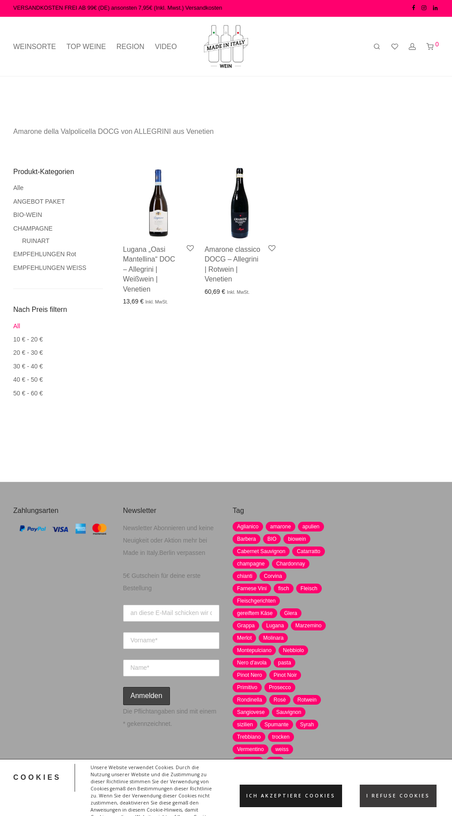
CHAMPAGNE (33, 228)
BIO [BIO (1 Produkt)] (272, 539)
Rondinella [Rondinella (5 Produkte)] (249, 700)
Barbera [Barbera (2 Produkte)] (246, 539)
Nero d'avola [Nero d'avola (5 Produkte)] (252, 663)
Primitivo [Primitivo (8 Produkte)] (247, 687)
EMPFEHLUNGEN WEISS (50, 267)
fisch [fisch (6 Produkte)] (283, 588)
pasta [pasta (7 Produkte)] (284, 663)
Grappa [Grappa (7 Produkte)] (246, 625)
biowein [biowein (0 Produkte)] (297, 539)
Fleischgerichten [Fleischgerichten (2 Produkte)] (256, 601)
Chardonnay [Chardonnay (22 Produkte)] (290, 564)
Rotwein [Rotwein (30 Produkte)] (307, 700)
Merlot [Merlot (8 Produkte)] (244, 638)
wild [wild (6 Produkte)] (275, 762)
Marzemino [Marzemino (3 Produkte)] (308, 625)
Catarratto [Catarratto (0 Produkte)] (308, 551)
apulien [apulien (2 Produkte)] (311, 527)
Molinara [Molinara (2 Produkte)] (273, 638)
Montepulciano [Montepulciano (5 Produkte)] (254, 650)
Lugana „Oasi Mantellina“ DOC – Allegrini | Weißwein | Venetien (149, 269)
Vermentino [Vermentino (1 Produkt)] (250, 749)
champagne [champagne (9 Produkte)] (251, 564)
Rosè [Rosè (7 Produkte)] (280, 700)
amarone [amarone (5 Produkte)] (280, 527)
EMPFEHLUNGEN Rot (44, 254)
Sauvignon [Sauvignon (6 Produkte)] (288, 712)
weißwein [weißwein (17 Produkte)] (248, 762)
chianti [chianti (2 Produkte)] (244, 576)
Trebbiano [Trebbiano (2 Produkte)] (249, 737)
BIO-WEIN (27, 214)
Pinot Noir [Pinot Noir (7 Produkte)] (285, 675)
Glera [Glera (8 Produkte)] (290, 613)
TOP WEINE (86, 46)
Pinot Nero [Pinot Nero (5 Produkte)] (249, 675)
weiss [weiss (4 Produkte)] (282, 749)
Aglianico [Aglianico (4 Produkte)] (248, 527)
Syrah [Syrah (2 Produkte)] (307, 724)
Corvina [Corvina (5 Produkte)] (273, 576)
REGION (130, 46)
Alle (18, 187)
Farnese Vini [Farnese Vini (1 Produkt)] (252, 588)
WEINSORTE (34, 46)
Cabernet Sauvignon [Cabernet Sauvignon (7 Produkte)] (261, 551)
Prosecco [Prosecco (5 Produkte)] (280, 687)
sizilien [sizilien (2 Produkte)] (245, 724)
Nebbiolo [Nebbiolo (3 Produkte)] (293, 650)
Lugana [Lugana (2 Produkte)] (275, 625)
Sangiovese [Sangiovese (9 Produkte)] (251, 712)
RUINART (35, 240)
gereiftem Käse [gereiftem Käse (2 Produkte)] (255, 613)
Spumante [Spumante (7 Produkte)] (276, 724)
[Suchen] (377, 47)
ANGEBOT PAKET (39, 201)
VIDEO (166, 46)
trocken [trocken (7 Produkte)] (281, 737)
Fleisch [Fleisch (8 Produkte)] (309, 588)
